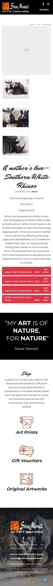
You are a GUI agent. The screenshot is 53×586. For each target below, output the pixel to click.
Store (34, 544)
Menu (44, 10)
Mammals (47, 25)
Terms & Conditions (34, 564)
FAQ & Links (36, 548)
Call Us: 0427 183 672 (22, 554)
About (23, 544)
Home (32, 25)
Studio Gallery (18, 548)
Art (38, 25)
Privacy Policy (17, 564)
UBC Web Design (31, 572)
